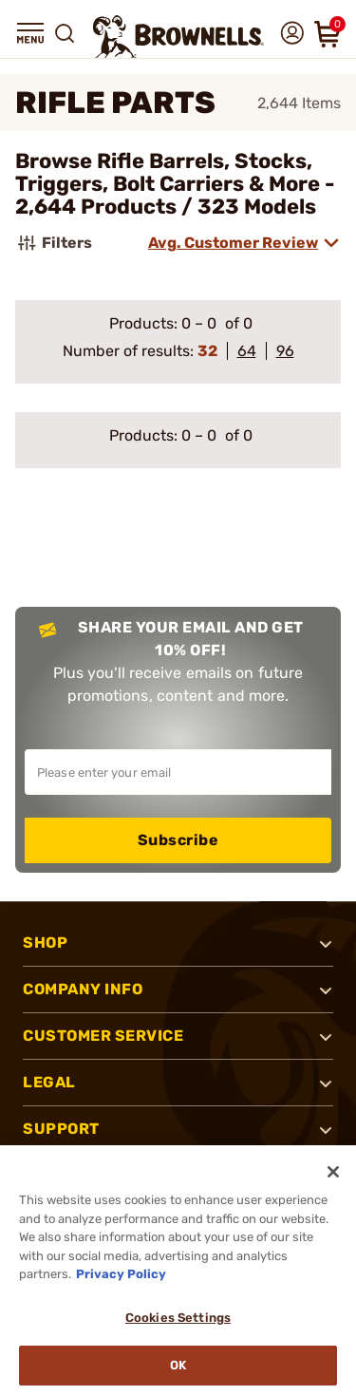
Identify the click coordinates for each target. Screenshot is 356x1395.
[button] (30, 33)
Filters (53, 243)
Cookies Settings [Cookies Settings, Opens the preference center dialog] (178, 1317)
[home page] (178, 36)
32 (207, 351)
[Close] (333, 1172)
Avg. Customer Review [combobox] (233, 243)
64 (246, 351)
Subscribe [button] (178, 840)
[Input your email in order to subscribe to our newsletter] (178, 772)
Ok (178, 1365)
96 (285, 351)
